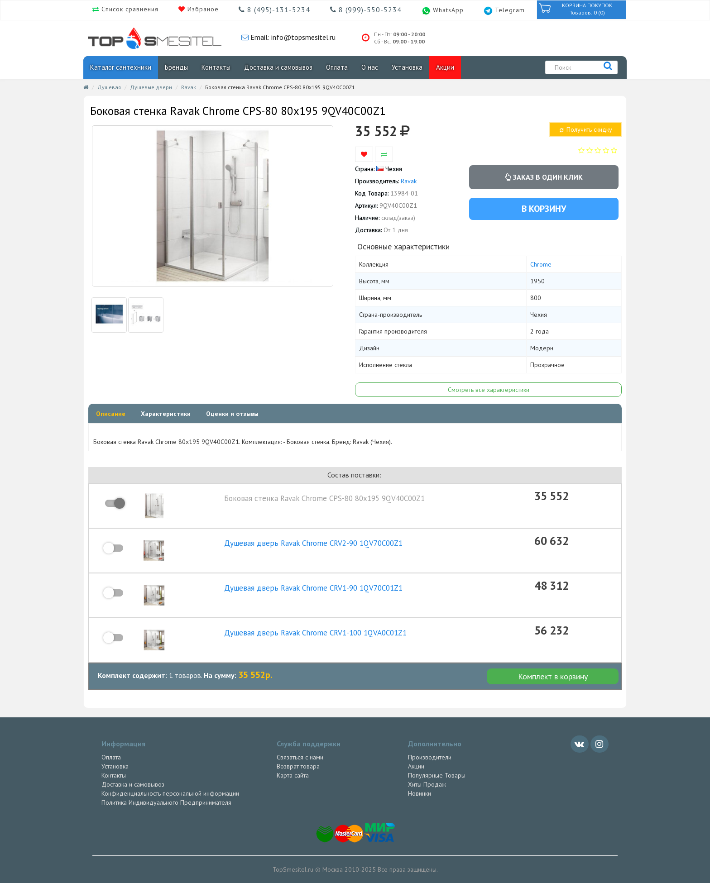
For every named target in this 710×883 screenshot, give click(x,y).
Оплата (337, 67)
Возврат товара (298, 766)
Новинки (419, 793)
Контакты (215, 67)
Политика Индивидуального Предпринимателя (166, 802)
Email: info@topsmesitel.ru (292, 37)
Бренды (176, 67)
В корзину (544, 209)
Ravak (188, 87)
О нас (369, 67)
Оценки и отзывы (232, 414)
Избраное (202, 9)
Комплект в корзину (553, 676)
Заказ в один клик (544, 176)
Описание (110, 414)
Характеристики (166, 414)
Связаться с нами (300, 757)
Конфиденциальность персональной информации (170, 793)
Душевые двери (151, 87)
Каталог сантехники (120, 67)
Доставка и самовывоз (278, 67)
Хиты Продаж (427, 784)
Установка (407, 67)
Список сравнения (128, 9)
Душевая (109, 87)
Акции (445, 67)
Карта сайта (293, 775)
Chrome (541, 264)
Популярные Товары (436, 775)
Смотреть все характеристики (488, 390)
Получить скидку (585, 129)
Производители (429, 757)
